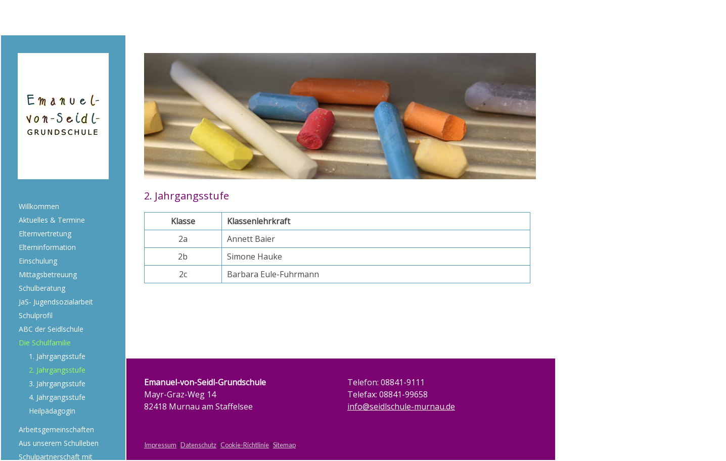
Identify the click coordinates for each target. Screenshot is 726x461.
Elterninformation (47, 247)
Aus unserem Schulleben (59, 443)
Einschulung (38, 261)
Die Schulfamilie (45, 342)
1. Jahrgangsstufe (57, 356)
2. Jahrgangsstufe (57, 370)
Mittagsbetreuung (48, 274)
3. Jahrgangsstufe (57, 383)
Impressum (160, 445)
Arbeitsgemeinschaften (56, 429)
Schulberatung (42, 288)
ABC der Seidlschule (51, 329)
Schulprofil (36, 315)
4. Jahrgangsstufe (57, 397)
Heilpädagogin (52, 411)
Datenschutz (198, 445)
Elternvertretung (45, 233)
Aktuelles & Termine (52, 220)
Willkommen (39, 206)
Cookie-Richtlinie (244, 445)
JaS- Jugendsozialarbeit (56, 301)
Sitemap (284, 445)
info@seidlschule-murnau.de (401, 406)
